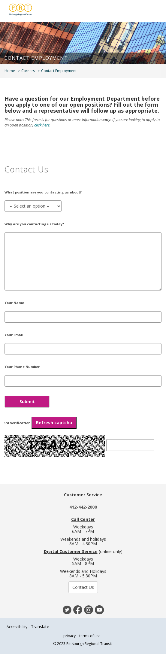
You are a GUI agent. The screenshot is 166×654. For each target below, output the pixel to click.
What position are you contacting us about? (43, 192)
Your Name (14, 302)
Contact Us (83, 587)
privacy (69, 635)
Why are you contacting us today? (34, 224)
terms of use (90, 635)
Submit (27, 401)
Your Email (14, 335)
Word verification (38, 423)
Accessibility (17, 626)
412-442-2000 (83, 507)
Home (10, 70)
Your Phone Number (22, 366)
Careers (28, 70)
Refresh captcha (54, 422)
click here (42, 125)
